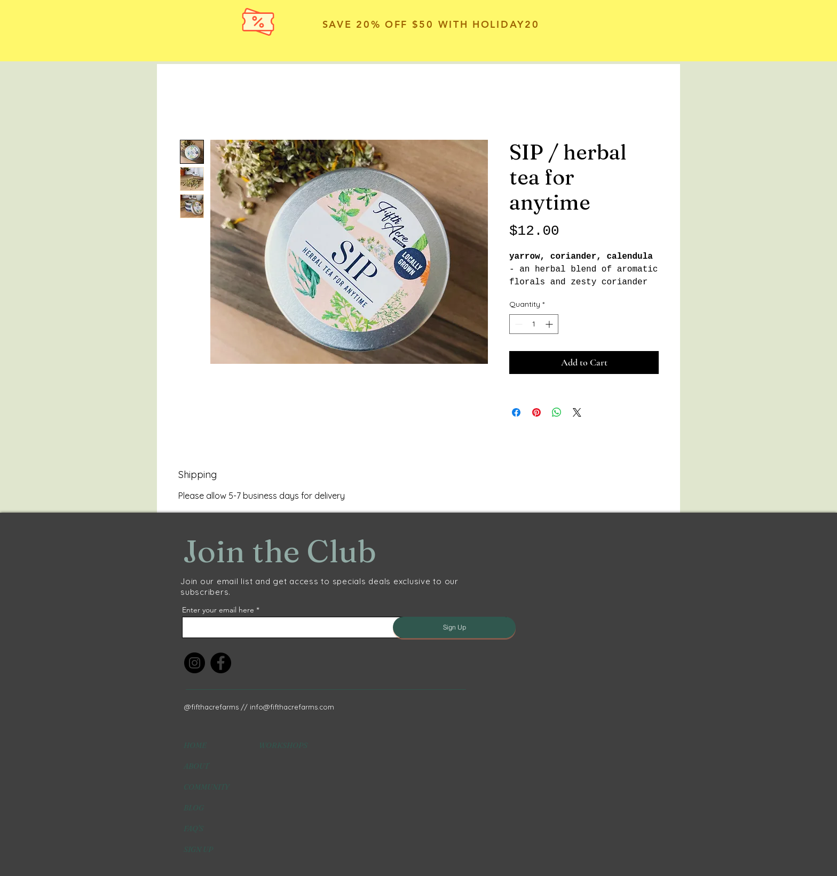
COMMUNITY (206, 787)
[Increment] (550, 324)
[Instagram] (194, 662)
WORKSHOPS (283, 745)
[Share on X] (577, 412)
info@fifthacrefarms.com (292, 707)
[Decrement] (517, 324)
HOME (195, 745)
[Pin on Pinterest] (536, 412)
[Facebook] (220, 662)
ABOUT (196, 766)
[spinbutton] (533, 324)
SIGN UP (198, 849)
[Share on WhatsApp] (556, 412)
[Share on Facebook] (516, 412)
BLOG (194, 808)
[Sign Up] (454, 627)
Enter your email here (218, 610)
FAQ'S (193, 828)
